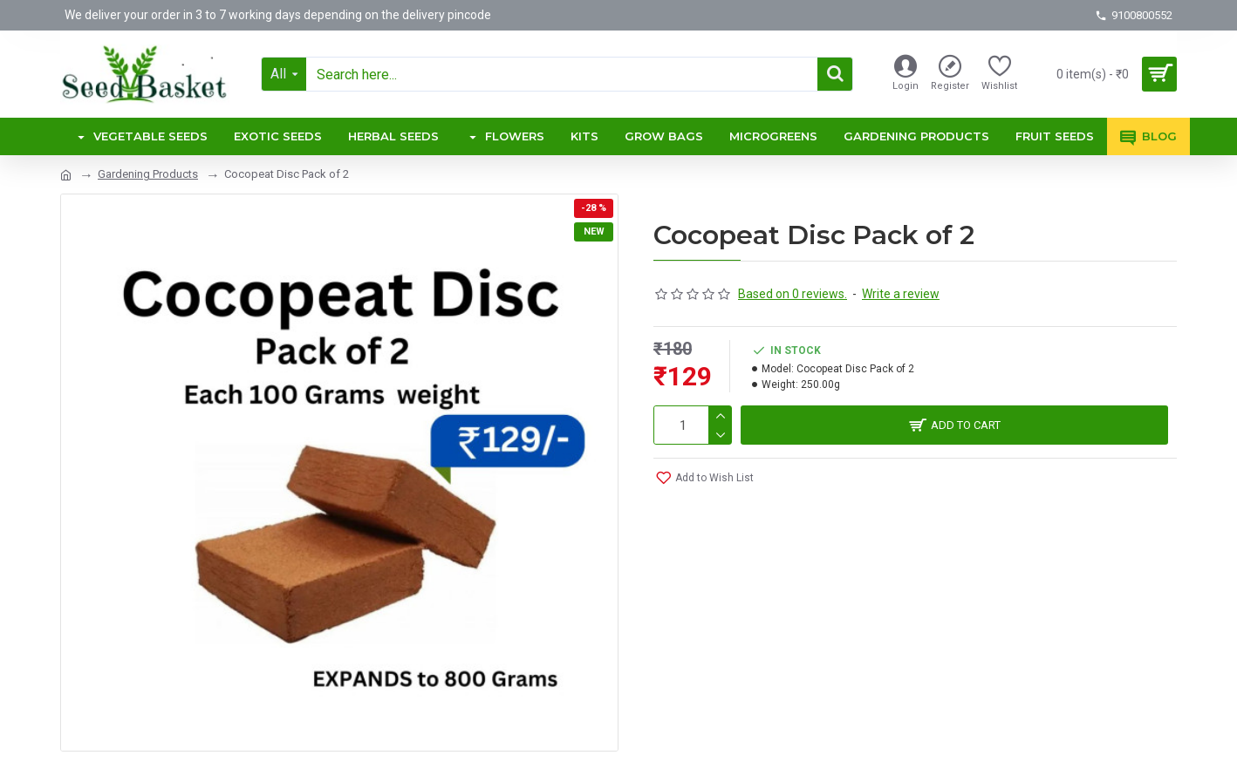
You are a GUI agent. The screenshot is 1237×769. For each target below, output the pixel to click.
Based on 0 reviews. (792, 294)
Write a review (901, 294)
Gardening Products (148, 173)
